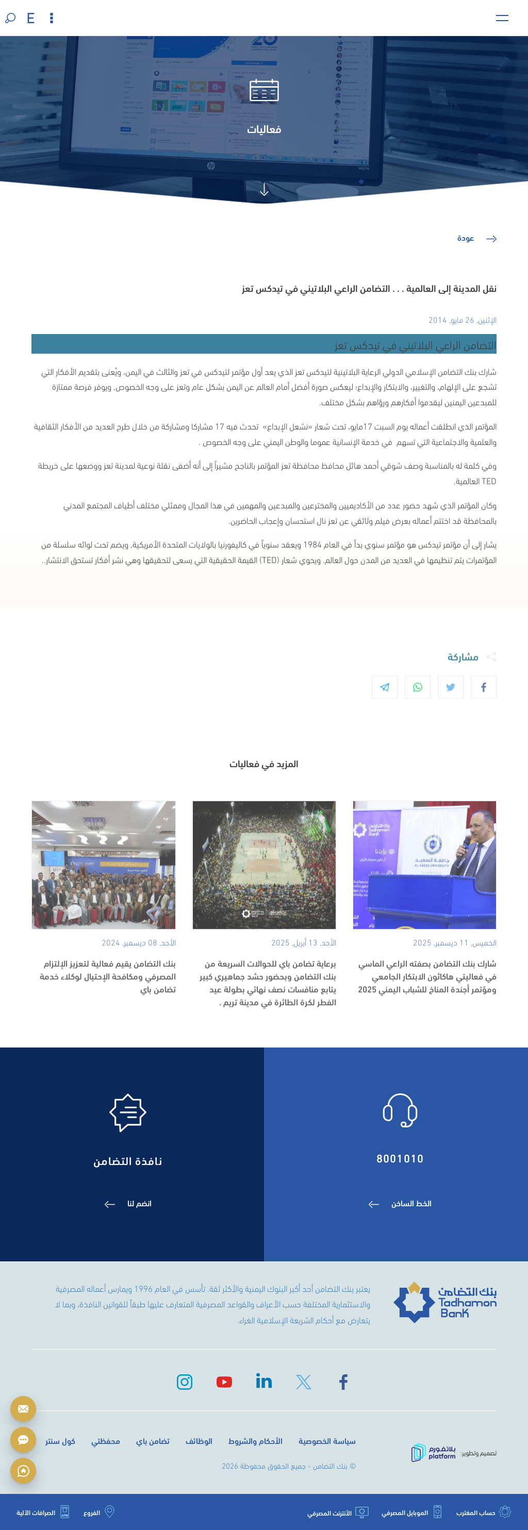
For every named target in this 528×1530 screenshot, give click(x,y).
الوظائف (199, 1440)
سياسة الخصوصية (327, 1440)
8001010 (400, 1157)
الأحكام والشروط (255, 1440)
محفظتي (105, 1440)
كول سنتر (60, 1440)
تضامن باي (153, 1440)
